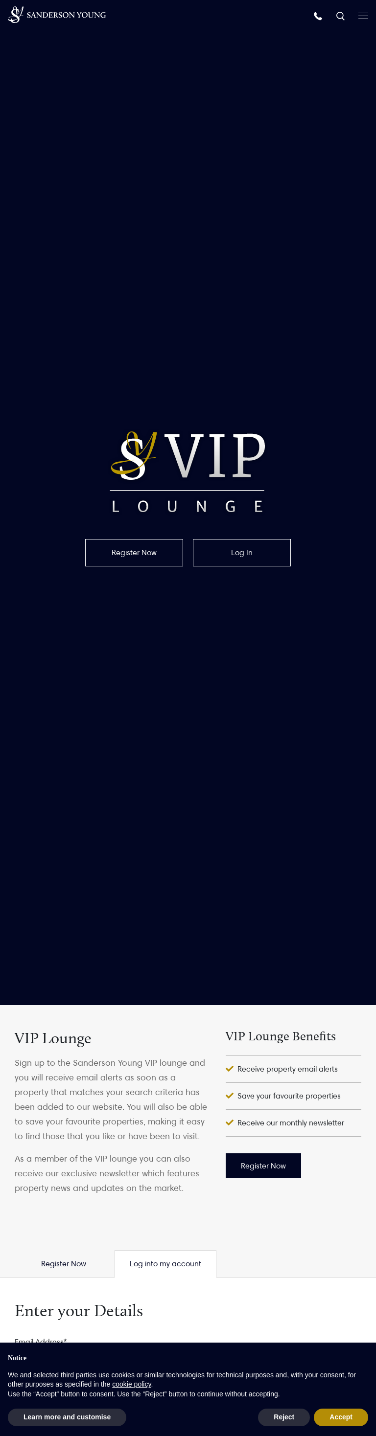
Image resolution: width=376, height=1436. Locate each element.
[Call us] (319, 15)
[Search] (341, 15)
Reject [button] (284, 1417)
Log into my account (165, 1263)
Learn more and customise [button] (67, 1417)
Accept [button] (340, 1417)
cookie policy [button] (131, 1384)
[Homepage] (57, 14)
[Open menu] (363, 15)
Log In (242, 552)
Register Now (134, 552)
